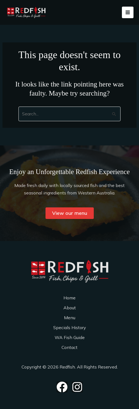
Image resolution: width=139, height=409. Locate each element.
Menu (69, 317)
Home (69, 297)
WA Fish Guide (70, 337)
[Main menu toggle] (127, 12)
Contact (69, 347)
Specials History (69, 327)
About (69, 307)
